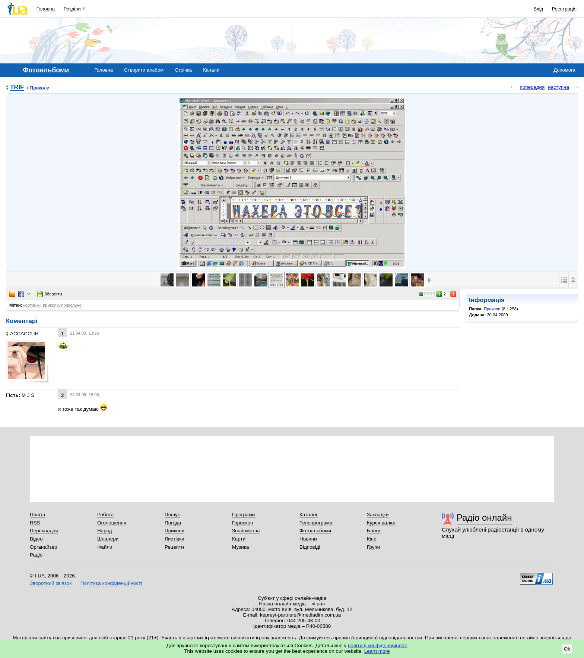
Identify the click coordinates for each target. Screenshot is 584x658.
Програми (243, 514)
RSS (35, 523)
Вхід (538, 9)
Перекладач (44, 530)
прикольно (71, 305)
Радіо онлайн (484, 518)
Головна (45, 9)
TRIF (17, 87)
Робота (105, 514)
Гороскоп (242, 523)
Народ (104, 530)
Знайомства (246, 530)
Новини (308, 539)
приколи (51, 305)
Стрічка (183, 70)
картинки (32, 305)
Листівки (174, 539)
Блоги (374, 530)
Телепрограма (316, 523)
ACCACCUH (22, 333)
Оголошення (111, 523)
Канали (211, 70)
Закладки (377, 514)
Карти (238, 539)
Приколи (40, 88)
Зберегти (49, 294)
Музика (240, 547)
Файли (104, 547)
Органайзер (43, 547)
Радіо (36, 555)
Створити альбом (144, 70)
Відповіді (309, 547)
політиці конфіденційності (377, 645)
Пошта (37, 514)
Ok (567, 649)
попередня (532, 87)
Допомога (564, 70)
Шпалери (107, 539)
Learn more (377, 651)
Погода (173, 523)
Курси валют (381, 523)
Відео (36, 539)
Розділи (72, 9)
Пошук (172, 514)
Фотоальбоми (315, 530)
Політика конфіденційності (111, 583)
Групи (373, 547)
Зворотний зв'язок (51, 583)
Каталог (308, 514)
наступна (558, 87)
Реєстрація (564, 9)
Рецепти (174, 547)
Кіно (372, 539)
